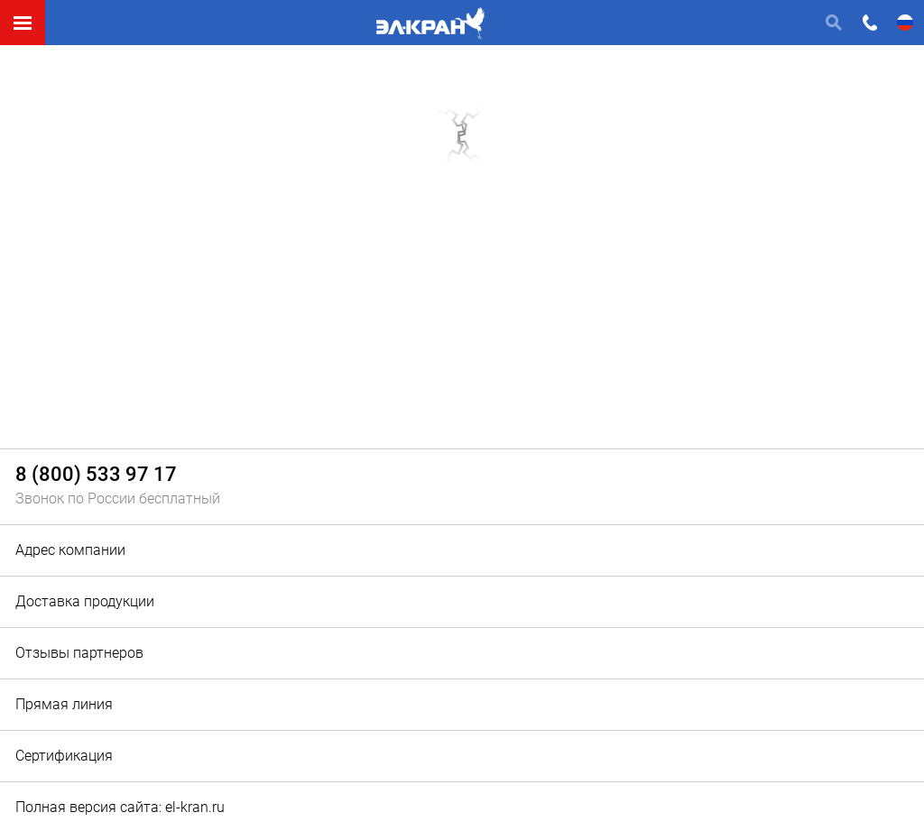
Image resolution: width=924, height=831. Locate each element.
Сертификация (64, 755)
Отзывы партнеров (79, 652)
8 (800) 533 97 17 (96, 475)
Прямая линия (64, 704)
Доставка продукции (84, 601)
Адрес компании (70, 550)
